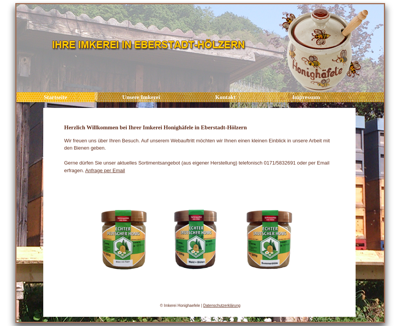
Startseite (55, 97)
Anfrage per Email (105, 170)
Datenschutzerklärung (221, 305)
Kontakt (225, 97)
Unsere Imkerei (141, 97)
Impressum (305, 97)
